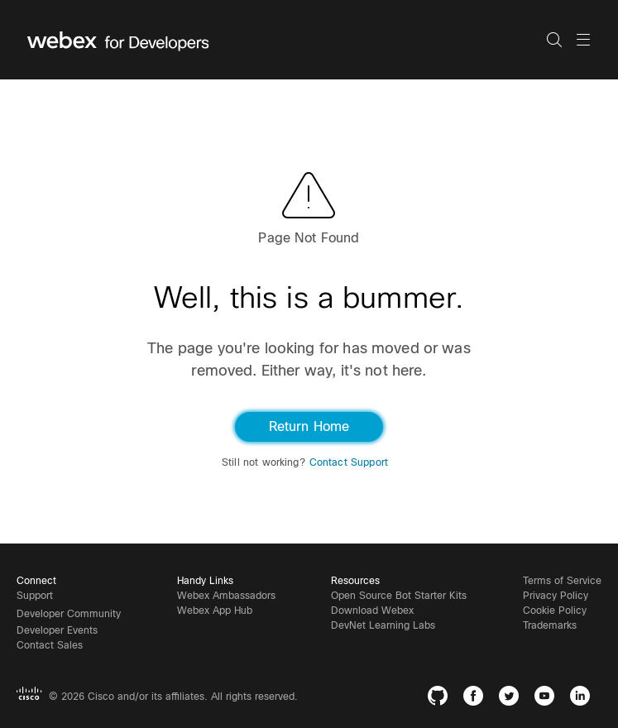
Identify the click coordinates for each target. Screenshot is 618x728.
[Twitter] (512, 698)
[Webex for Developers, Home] (286, 40)
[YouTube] (548, 698)
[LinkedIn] (583, 698)
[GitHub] (441, 698)
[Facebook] (477, 698)
